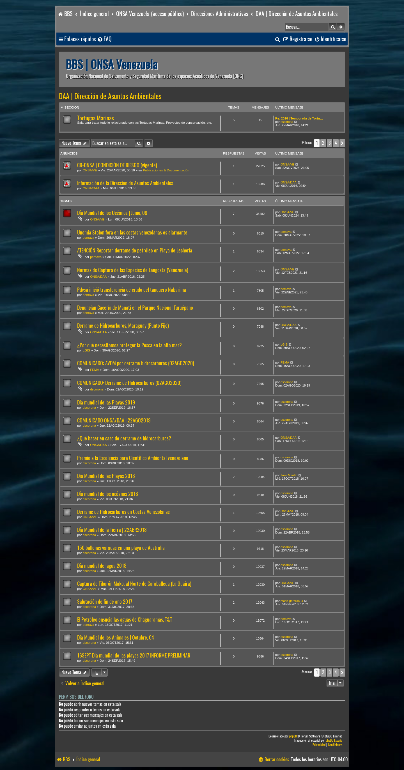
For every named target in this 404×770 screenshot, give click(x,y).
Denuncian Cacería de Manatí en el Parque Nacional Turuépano (135, 307)
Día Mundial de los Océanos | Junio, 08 (112, 212)
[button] (342, 143)
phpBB (293, 736)
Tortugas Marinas (95, 118)
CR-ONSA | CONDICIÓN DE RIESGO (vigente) (117, 165)
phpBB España (334, 740)
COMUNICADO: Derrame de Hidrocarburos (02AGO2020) (129, 382)
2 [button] (323, 143)
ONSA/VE (90, 170)
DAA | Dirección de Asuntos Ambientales (110, 96)
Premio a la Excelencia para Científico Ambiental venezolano (132, 457)
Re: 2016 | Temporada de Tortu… (299, 118)
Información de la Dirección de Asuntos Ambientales (125, 183)
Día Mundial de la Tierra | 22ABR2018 (112, 529)
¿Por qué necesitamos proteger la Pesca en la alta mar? (129, 345)
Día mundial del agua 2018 (102, 565)
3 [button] (329, 143)
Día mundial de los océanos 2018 (107, 493)
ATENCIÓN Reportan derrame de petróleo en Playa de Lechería (134, 250)
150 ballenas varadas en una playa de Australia (121, 547)
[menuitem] (104, 39)
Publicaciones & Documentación (166, 170)
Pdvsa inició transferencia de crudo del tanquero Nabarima (131, 289)
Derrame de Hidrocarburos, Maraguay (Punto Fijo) (123, 325)
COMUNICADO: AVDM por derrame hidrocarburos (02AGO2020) (135, 363)
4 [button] (336, 143)
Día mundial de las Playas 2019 (106, 402)
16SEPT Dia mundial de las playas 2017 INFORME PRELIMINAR (133, 655)
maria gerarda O (292, 601)
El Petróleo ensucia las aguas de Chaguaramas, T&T (124, 619)
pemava (88, 237)
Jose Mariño (289, 475)
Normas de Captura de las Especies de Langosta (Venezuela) (132, 269)
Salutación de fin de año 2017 (104, 601)
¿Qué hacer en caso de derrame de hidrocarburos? (124, 438)
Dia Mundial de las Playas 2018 (106, 475)
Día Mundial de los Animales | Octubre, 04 (115, 637)
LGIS (86, 350)
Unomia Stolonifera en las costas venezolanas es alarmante (132, 232)
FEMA (94, 369)
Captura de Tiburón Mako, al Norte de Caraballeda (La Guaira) (134, 583)
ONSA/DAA (91, 188)
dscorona (287, 121)
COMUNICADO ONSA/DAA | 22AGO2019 (114, 420)
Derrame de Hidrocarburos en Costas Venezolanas (123, 511)
